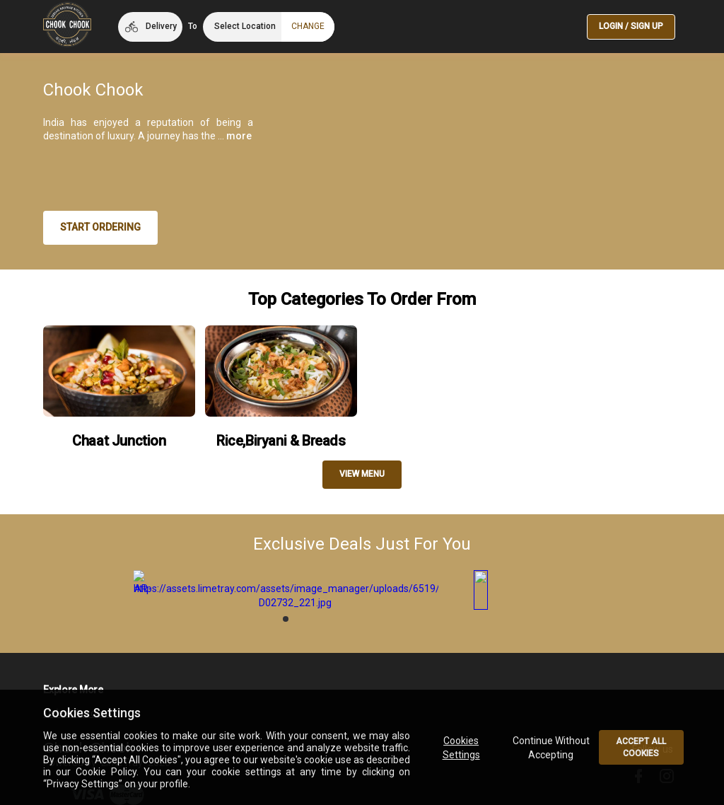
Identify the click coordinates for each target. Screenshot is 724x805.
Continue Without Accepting (551, 748)
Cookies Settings (461, 747)
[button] (150, 27)
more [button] (239, 135)
